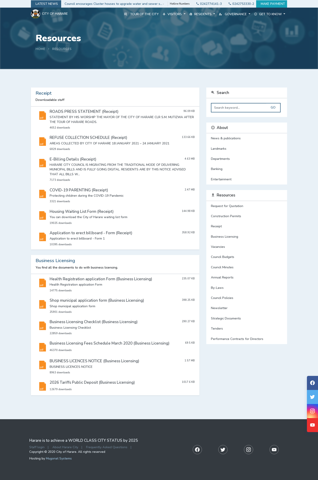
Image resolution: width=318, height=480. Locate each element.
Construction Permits (226, 216)
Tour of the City (141, 14)
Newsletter (219, 308)
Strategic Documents (226, 318)
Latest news (46, 4)
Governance (234, 14)
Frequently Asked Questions (106, 447)
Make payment (271, 4)
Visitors (174, 14)
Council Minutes (222, 267)
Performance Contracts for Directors (237, 339)
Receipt (216, 226)
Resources (62, 49)
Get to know (269, 14)
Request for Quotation (227, 206)
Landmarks (246, 149)
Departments (246, 159)
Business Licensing (224, 236)
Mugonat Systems (59, 458)
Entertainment (246, 179)
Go (273, 107)
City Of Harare (49, 14)
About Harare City (65, 447)
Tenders (217, 328)
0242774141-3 (207, 4)
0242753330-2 (240, 4)
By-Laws (217, 288)
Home (40, 49)
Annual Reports (222, 277)
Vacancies (218, 247)
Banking (246, 169)
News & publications (246, 138)
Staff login (37, 447)
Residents (202, 14)
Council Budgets (222, 257)
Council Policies (222, 298)
